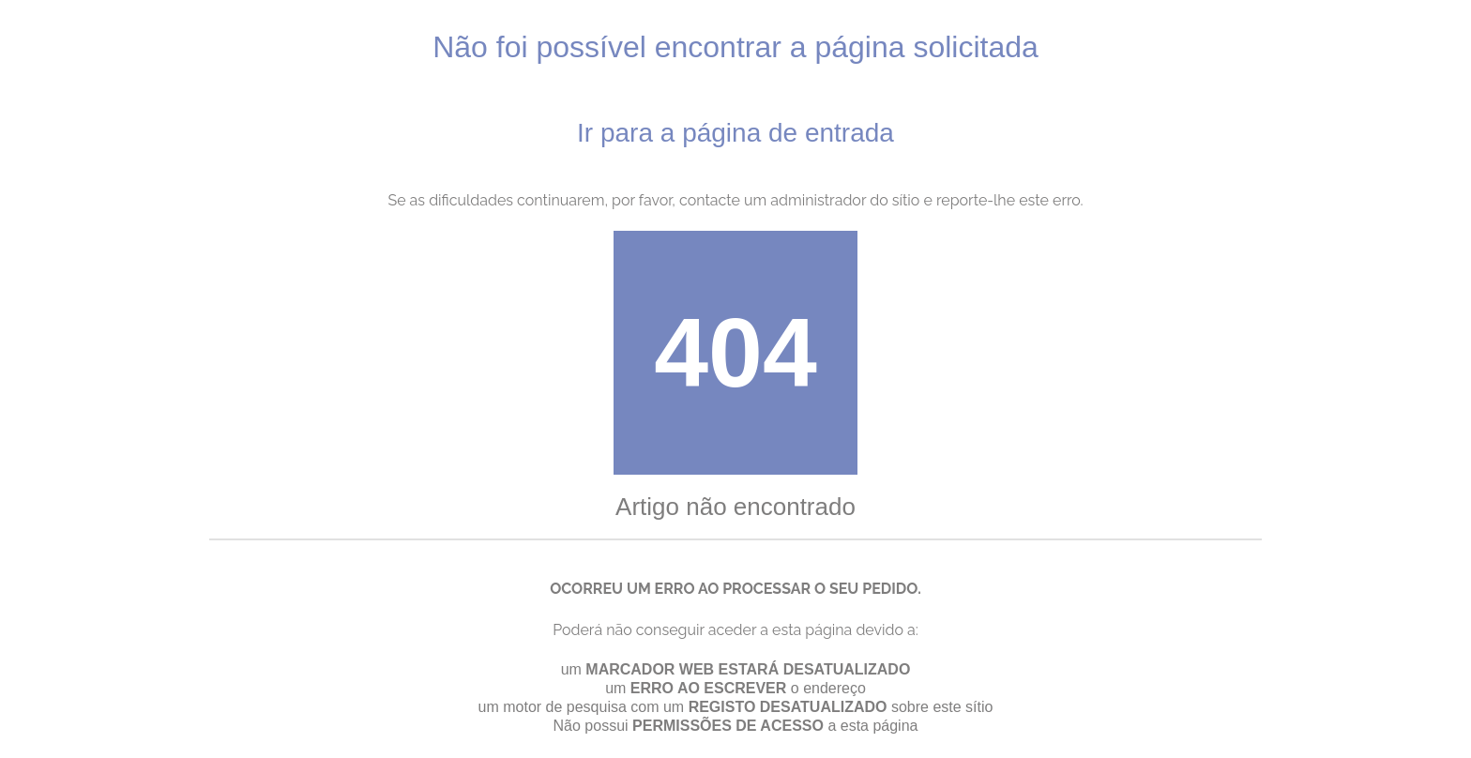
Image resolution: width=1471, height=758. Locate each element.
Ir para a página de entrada (735, 132)
